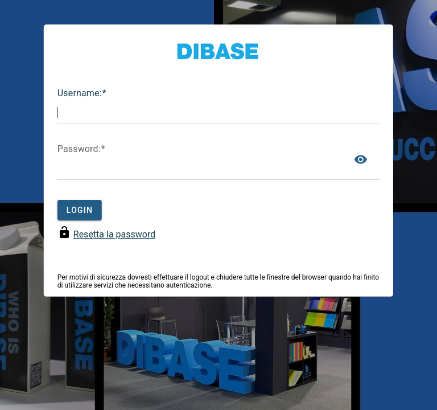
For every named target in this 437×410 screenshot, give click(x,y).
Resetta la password (114, 234)
